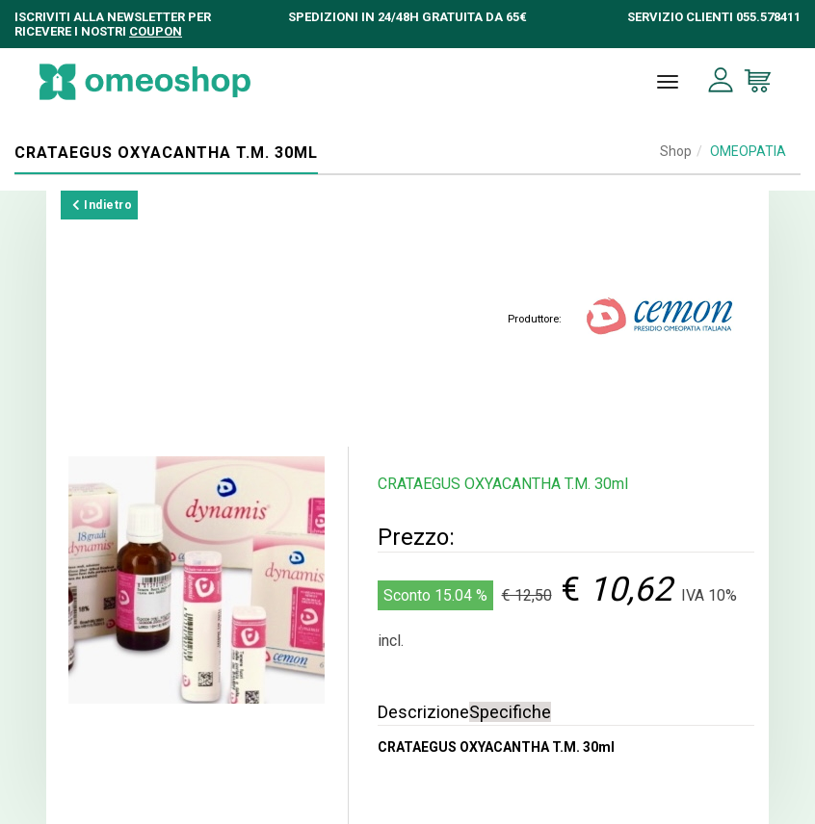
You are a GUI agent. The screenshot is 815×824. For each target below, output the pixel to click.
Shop (676, 151)
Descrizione (423, 712)
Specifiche (510, 712)
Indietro (102, 205)
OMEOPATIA (748, 151)
